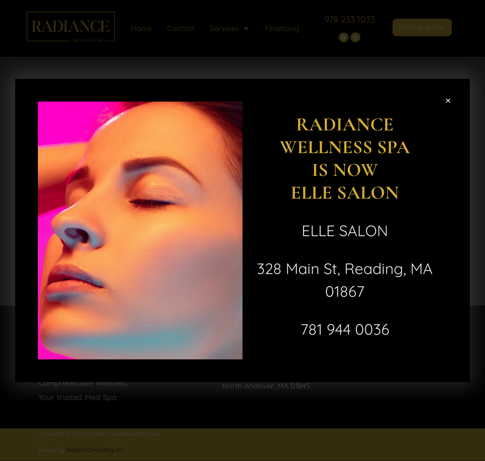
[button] (448, 100)
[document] (242, 230)
